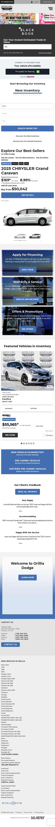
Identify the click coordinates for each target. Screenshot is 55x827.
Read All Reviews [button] (27, 498)
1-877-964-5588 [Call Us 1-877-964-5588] (21, 641)
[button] (7, 2)
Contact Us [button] (10, 651)
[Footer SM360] (38, 824)
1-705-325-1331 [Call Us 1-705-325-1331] (21, 640)
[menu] (50, 8)
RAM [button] (21, 170)
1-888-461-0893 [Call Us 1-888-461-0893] (21, 645)
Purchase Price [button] (9, 425)
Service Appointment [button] (27, 305)
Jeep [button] (26, 170)
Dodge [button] (15, 170)
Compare (49, 441)
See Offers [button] (27, 335)
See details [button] (27, 201)
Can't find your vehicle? (45, 59)
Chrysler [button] (6, 170)
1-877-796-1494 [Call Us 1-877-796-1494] (21, 643)
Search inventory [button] (27, 134)
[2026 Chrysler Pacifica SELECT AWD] (27, 377)
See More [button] (10, 441)
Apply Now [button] (28, 276)
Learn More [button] (27, 583)
